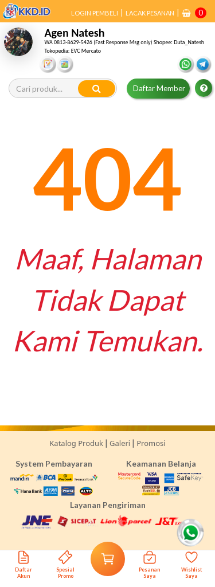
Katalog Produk (76, 443)
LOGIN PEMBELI (94, 13)
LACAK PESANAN (150, 13)
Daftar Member (159, 88)
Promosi (150, 443)
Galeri (120, 443)
